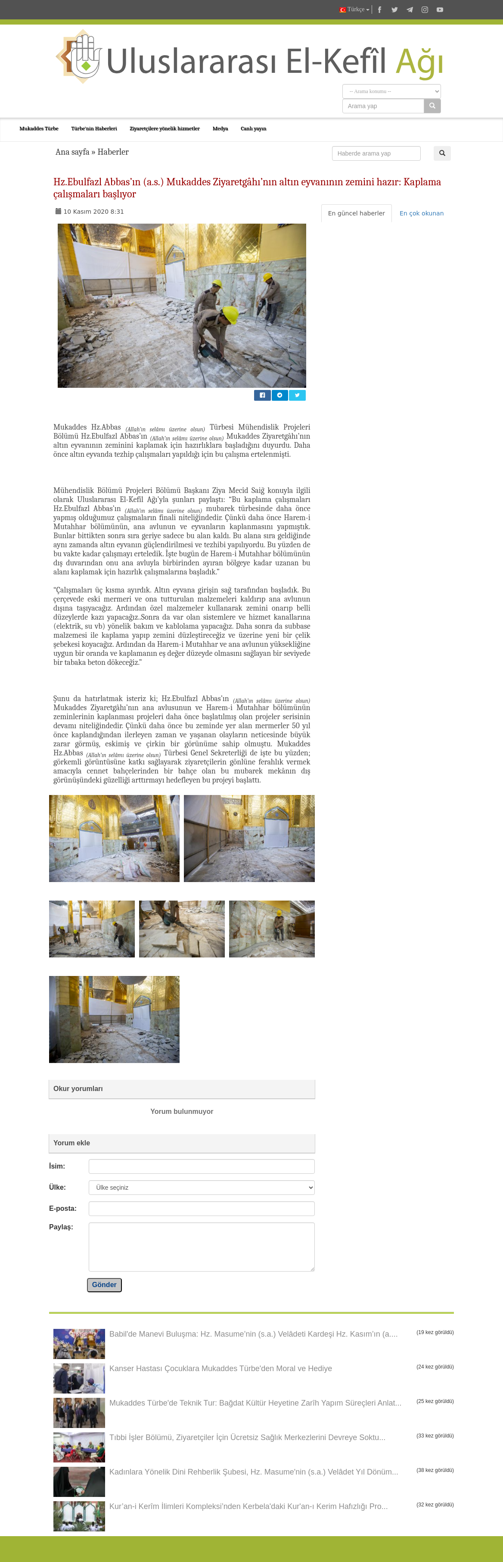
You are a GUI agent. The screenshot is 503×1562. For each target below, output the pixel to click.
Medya (220, 128)
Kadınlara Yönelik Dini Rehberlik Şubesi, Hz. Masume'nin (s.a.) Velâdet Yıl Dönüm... (253, 1472)
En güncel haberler (356, 213)
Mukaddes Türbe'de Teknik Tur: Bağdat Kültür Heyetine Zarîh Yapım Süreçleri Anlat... (255, 1403)
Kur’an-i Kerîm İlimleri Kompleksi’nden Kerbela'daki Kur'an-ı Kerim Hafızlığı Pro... (248, 1506)
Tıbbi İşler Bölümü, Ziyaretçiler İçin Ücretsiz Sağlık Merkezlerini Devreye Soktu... (247, 1437)
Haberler (113, 152)
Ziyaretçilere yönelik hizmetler (164, 128)
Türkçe (354, 9)
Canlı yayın (253, 128)
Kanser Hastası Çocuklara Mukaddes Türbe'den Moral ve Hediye (220, 1368)
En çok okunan (422, 213)
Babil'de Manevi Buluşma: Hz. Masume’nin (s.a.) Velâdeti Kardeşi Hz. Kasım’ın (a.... (253, 1334)
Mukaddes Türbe (38, 128)
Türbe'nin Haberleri (94, 128)
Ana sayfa (73, 152)
